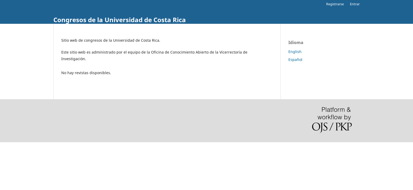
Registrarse (335, 4)
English (295, 51)
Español (295, 59)
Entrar (355, 4)
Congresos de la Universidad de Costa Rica (119, 19)
